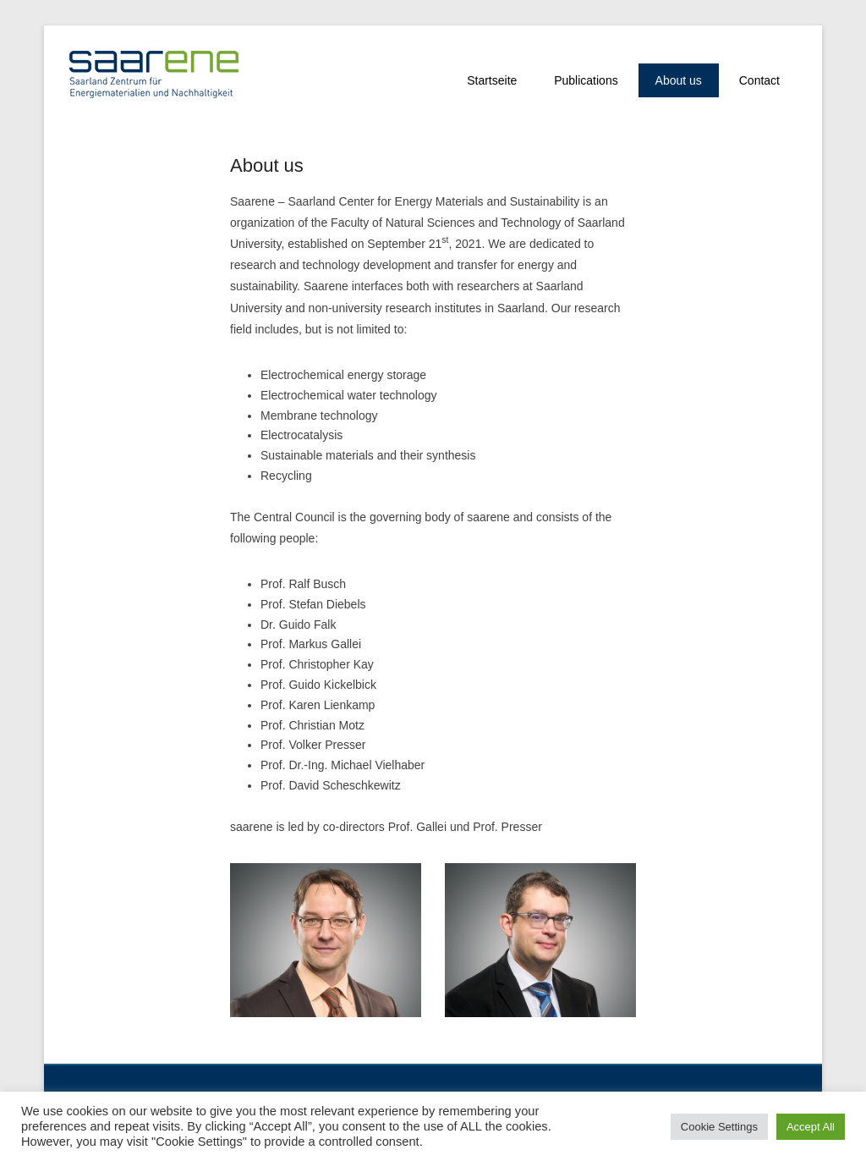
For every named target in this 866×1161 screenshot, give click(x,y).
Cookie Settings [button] (719, 1126)
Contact (759, 80)
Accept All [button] (811, 1126)
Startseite (492, 80)
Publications (586, 80)
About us (678, 80)
